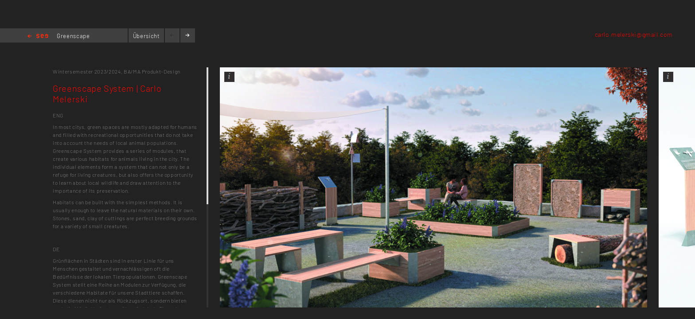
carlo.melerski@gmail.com (634, 34)
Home (37, 37)
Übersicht (146, 35)
